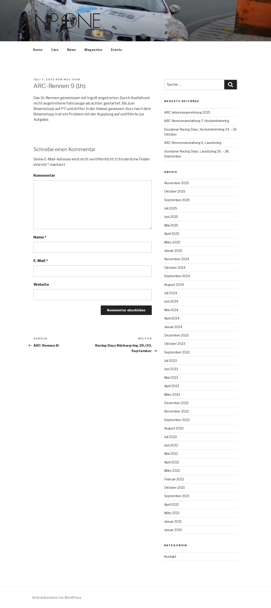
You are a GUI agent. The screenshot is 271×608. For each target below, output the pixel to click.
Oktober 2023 (174, 344)
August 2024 (174, 284)
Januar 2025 (173, 251)
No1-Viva (72, 79)
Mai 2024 (171, 310)
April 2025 (171, 234)
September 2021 (176, 496)
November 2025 (176, 183)
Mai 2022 (171, 453)
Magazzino (93, 50)
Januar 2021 (173, 521)
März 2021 (172, 513)
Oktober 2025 (174, 191)
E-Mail (40, 261)
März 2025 (172, 242)
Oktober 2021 (174, 487)
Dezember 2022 (176, 403)
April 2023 (171, 386)
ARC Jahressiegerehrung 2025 (187, 112)
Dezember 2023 (176, 335)
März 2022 (172, 470)
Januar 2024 (173, 327)
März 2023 (172, 394)
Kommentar (44, 175)
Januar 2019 (173, 530)
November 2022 (176, 411)
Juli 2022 (170, 437)
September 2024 (177, 276)
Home (37, 50)
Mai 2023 (171, 377)
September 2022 (177, 420)
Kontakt (170, 556)
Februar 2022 (174, 479)
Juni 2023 (171, 369)
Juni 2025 (171, 217)
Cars (54, 50)
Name (40, 237)
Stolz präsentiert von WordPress (57, 597)
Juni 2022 (171, 445)
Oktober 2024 (174, 267)
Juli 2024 (170, 293)
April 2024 (171, 318)
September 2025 (177, 200)
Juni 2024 (171, 301)
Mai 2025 (171, 225)
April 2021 (171, 504)
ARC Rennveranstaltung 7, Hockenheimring (196, 121)
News (71, 50)
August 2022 (174, 428)
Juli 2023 (170, 360)
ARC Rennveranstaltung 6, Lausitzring (192, 143)
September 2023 (177, 352)
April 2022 (171, 462)
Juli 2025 (170, 208)
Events (116, 50)
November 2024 (176, 259)
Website (41, 284)
